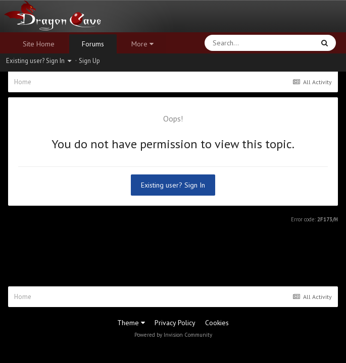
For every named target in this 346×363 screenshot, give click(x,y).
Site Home (39, 43)
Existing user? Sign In (38, 60)
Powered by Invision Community (173, 334)
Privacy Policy (175, 322)
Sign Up (89, 60)
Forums (93, 43)
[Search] (233, 43)
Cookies (217, 322)
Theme (131, 322)
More (142, 43)
